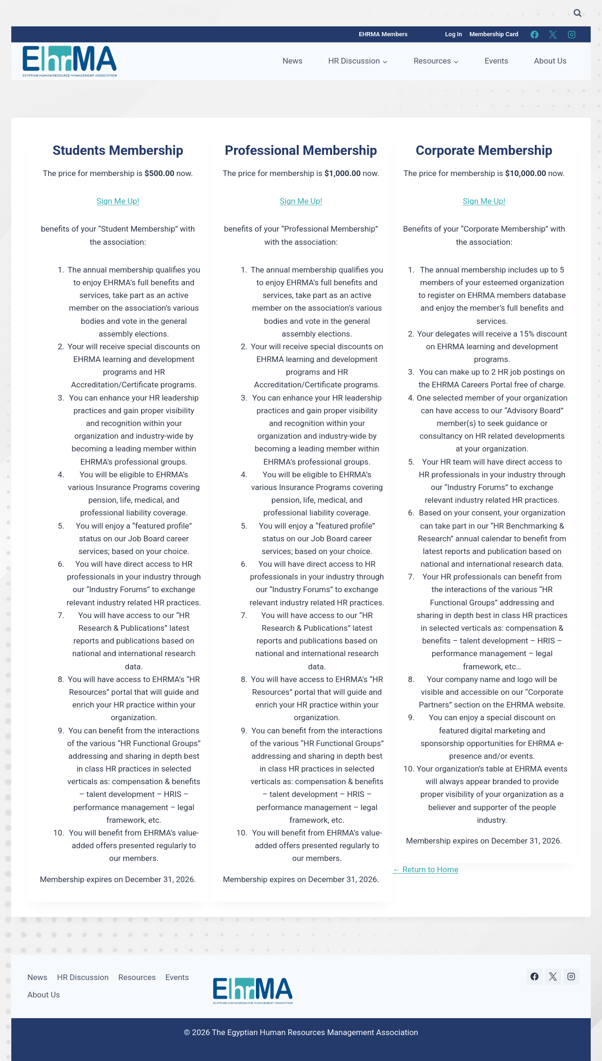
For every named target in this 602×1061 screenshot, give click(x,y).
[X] (553, 34)
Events (496, 60)
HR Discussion (83, 977)
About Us (550, 60)
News (293, 60)
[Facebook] (535, 34)
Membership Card (493, 34)
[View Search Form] (577, 13)
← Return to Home (426, 869)
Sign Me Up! (117, 201)
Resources (137, 977)
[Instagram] (571, 34)
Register (426, 34)
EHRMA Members (383, 34)
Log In (453, 34)
